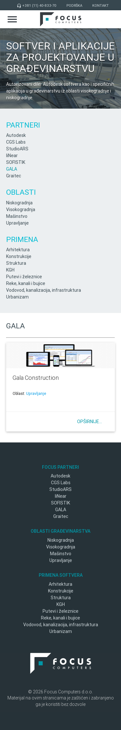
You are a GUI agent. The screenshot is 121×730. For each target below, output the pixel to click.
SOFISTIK (15, 162)
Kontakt (100, 5)
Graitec (13, 176)
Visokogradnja (20, 209)
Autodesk (16, 135)
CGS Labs (15, 142)
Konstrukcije (18, 256)
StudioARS (17, 149)
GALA (11, 169)
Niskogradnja (19, 203)
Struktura (16, 263)
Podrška (74, 5)
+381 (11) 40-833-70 (36, 5)
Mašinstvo (16, 216)
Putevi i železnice (24, 277)
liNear (12, 155)
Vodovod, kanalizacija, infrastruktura (43, 290)
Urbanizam (17, 297)
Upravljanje (17, 223)
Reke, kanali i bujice (25, 283)
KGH (10, 270)
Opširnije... (89, 421)
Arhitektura (18, 250)
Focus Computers (61, 19)
